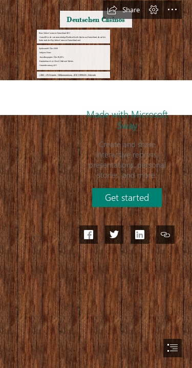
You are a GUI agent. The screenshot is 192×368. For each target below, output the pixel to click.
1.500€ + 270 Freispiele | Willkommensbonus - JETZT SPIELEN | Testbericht (67, 75)
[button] (123, 10)
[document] (96, 184)
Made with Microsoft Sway (127, 119)
